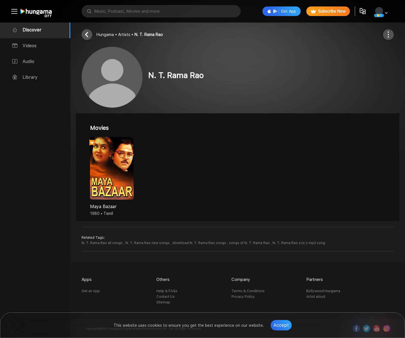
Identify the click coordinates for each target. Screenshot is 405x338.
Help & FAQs (166, 291)
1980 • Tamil (101, 213)
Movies (99, 128)
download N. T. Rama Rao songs (199, 243)
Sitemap (163, 302)
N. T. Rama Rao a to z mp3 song (299, 243)
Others (163, 279)
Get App (281, 11)
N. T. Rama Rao (148, 34)
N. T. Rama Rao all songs (102, 243)
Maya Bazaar (103, 206)
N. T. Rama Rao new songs (147, 243)
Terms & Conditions (248, 291)
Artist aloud (315, 297)
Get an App (91, 291)
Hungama (105, 34)
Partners (314, 279)
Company (240, 279)
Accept (281, 325)
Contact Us (165, 297)
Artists (124, 34)
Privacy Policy (243, 297)
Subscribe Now (328, 11)
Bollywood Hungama (323, 291)
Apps (87, 279)
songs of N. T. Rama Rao (250, 243)
